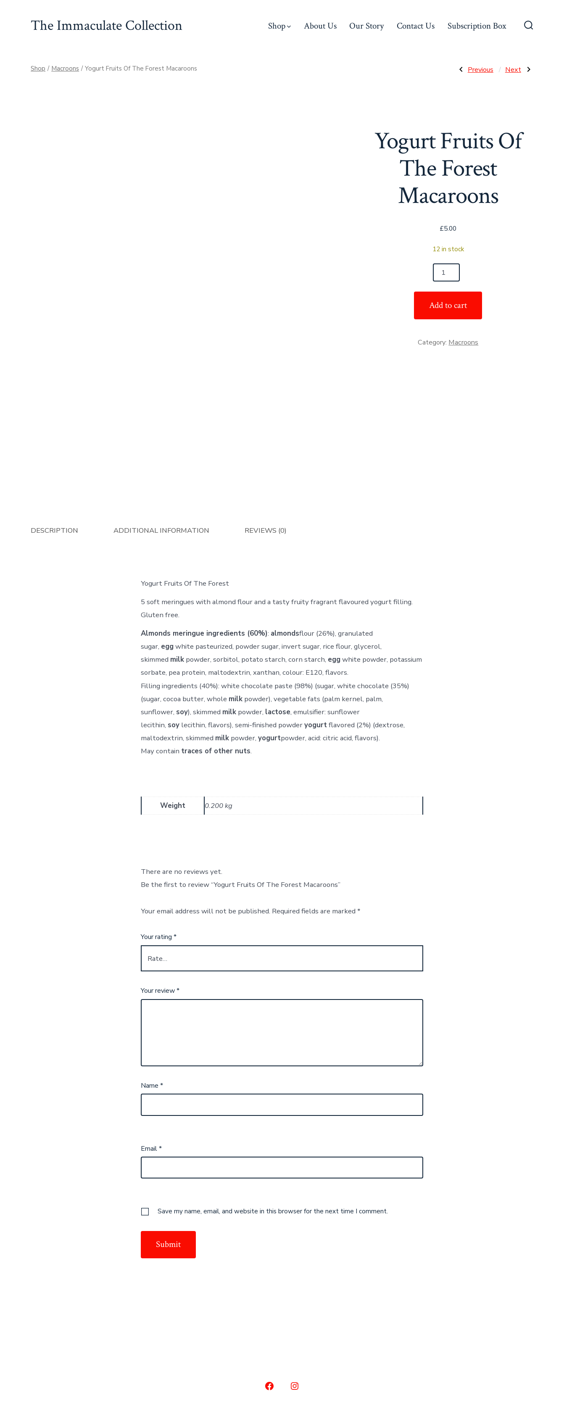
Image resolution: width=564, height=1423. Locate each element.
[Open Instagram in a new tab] (294, 1276)
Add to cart (448, 305)
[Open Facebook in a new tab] (269, 1276)
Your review (160, 881)
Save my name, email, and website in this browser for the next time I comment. (273, 1101)
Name (152, 976)
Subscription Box (477, 26)
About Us (320, 26)
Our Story (366, 26)
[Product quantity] (446, 272)
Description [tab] (54, 421)
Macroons (65, 68)
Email (151, 1039)
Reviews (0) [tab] (266, 421)
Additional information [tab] (161, 421)
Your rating (159, 827)
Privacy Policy (344, 1365)
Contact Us (416, 26)
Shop (279, 26)
